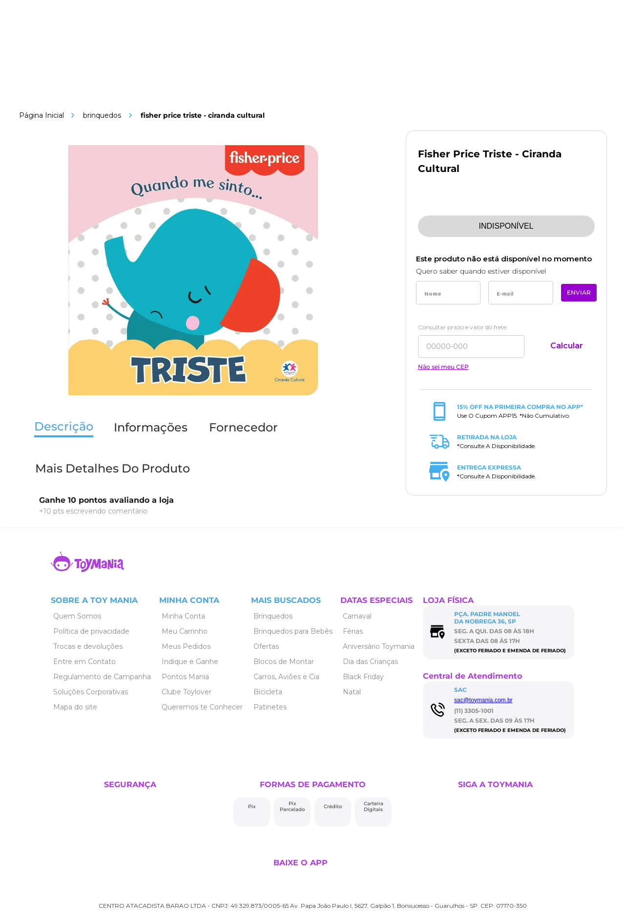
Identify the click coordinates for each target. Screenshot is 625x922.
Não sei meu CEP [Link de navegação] (443, 367)
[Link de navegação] (41, 115)
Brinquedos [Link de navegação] (102, 115)
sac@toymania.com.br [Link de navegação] (483, 700)
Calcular (566, 345)
